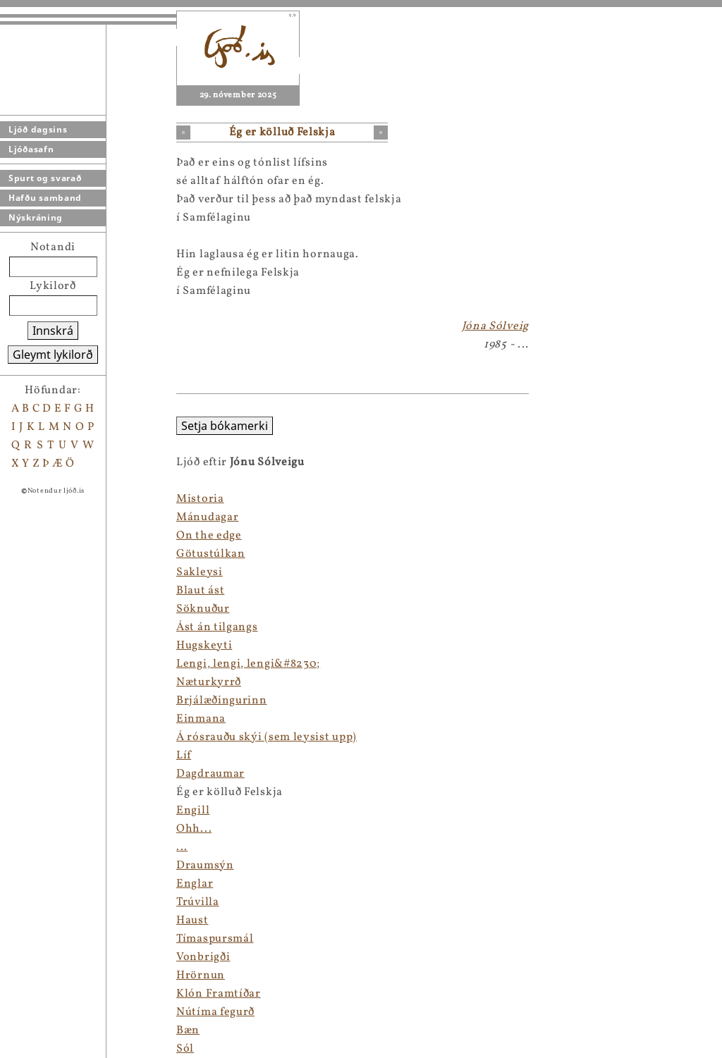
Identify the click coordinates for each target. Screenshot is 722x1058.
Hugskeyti (204, 645)
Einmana (201, 719)
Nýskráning (35, 217)
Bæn (188, 1030)
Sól (185, 1049)
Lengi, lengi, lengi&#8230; (248, 664)
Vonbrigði (203, 957)
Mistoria (200, 499)
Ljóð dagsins (37, 129)
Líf (183, 755)
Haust (192, 920)
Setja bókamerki (224, 425)
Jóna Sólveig (495, 326)
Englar (194, 884)
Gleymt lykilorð (53, 354)
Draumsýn (205, 865)
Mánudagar (207, 517)
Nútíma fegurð (215, 1012)
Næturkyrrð (208, 682)
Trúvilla (197, 902)
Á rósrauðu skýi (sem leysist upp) (266, 737)
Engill (192, 810)
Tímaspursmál (214, 939)
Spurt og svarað (45, 178)
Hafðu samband (45, 198)
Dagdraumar (210, 774)
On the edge (209, 535)
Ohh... (194, 829)
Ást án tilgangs (217, 627)
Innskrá (52, 330)
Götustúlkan (210, 554)
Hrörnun (200, 975)
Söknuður (203, 609)
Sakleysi (199, 572)
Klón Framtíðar (218, 994)
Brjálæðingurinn (221, 700)
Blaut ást (200, 590)
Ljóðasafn (31, 149)
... (182, 847)
